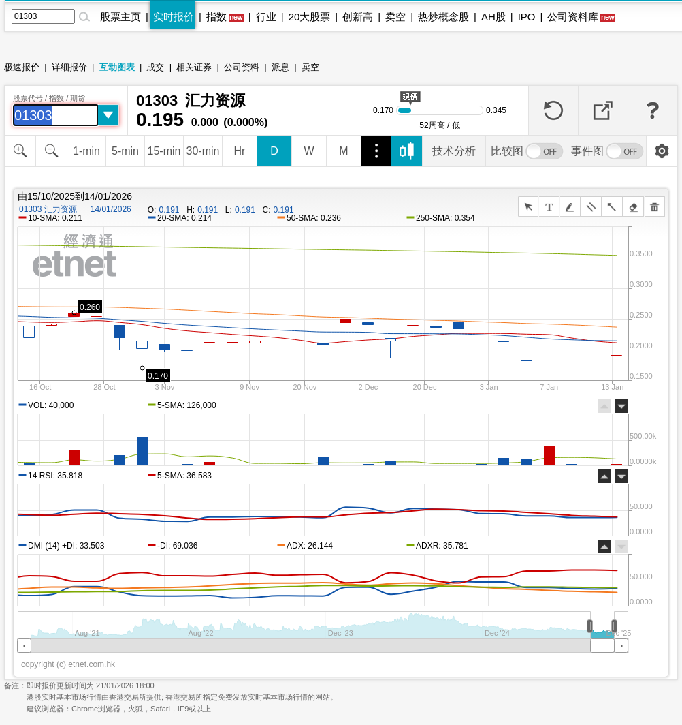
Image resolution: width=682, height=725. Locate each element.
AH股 (493, 16)
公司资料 (241, 67)
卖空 (395, 16)
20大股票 (310, 16)
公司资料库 (572, 16)
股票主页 (120, 16)
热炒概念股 (443, 16)
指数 (216, 16)
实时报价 (173, 16)
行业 (266, 16)
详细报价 (69, 67)
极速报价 (21, 67)
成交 (155, 67)
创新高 (357, 16)
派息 (280, 67)
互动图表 (117, 67)
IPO (527, 16)
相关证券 (194, 67)
